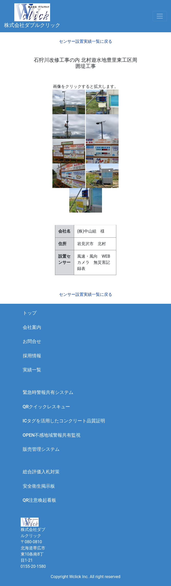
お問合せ (32, 341)
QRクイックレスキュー (46, 406)
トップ (30, 313)
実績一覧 (32, 369)
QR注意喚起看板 (39, 500)
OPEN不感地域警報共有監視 (52, 435)
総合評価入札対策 (41, 471)
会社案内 (32, 327)
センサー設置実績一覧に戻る (85, 41)
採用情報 (32, 355)
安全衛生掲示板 (39, 486)
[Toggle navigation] (160, 16)
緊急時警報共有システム (48, 392)
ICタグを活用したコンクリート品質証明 (64, 420)
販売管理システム (41, 449)
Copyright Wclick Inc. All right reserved (85, 576)
